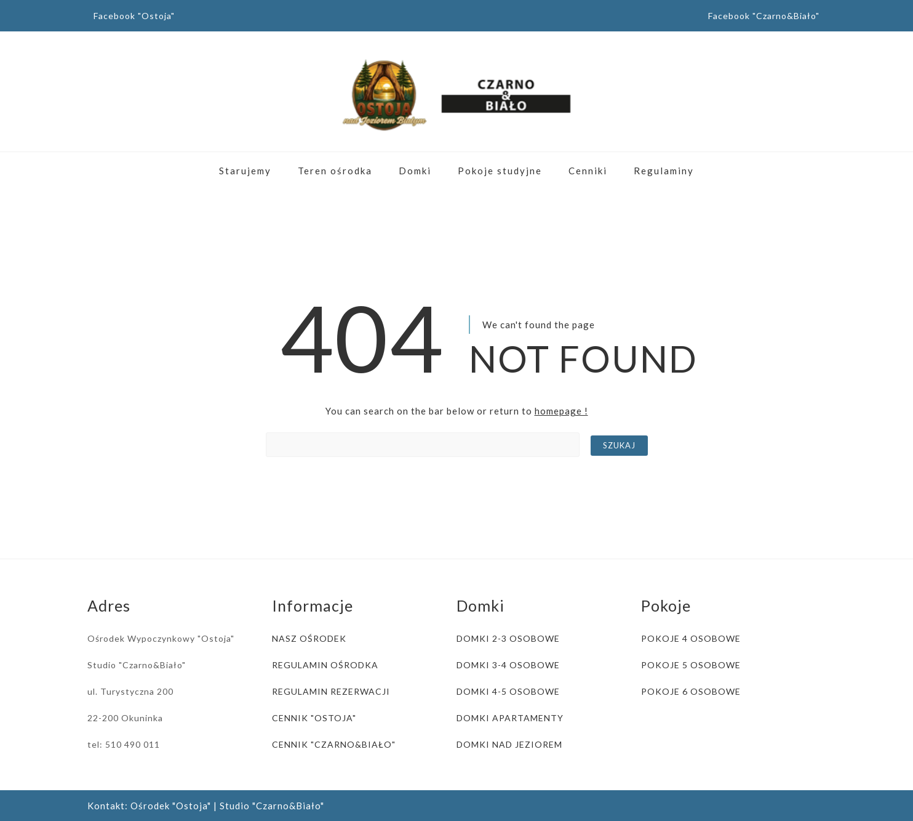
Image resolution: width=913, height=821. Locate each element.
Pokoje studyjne (500, 170)
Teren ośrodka (335, 170)
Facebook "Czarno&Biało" (763, 15)
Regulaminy (664, 170)
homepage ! (561, 410)
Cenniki (587, 170)
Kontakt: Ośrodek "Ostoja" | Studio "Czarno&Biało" (205, 805)
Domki (415, 170)
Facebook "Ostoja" (134, 15)
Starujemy (245, 170)
